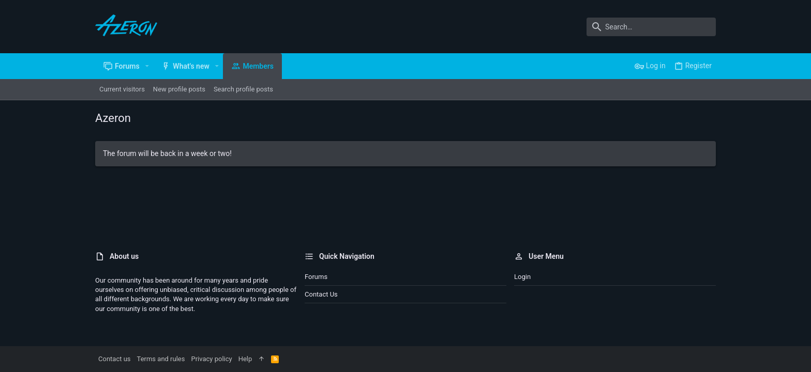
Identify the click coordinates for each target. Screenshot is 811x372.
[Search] (651, 27)
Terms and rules (161, 359)
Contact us (321, 294)
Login (522, 277)
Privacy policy (211, 359)
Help (245, 359)
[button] (147, 66)
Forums (316, 277)
